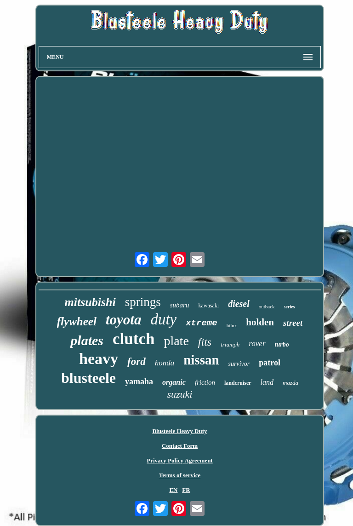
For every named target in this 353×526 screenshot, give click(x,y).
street (292, 323)
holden (260, 322)
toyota (124, 320)
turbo (282, 344)
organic (174, 382)
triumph (230, 344)
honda (165, 362)
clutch (133, 339)
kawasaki (208, 305)
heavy (98, 358)
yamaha (139, 381)
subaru (179, 305)
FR (186, 489)
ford (136, 361)
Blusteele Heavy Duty (179, 431)
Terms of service (180, 475)
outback (267, 306)
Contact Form (180, 445)
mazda (290, 382)
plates (86, 340)
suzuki (179, 394)
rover (257, 343)
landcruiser (237, 383)
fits (204, 342)
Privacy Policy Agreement (179, 460)
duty (163, 319)
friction (205, 382)
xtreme (201, 323)
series (289, 306)
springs (143, 302)
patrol (269, 362)
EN (173, 489)
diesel (239, 304)
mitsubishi (89, 302)
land (267, 382)
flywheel (77, 321)
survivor (239, 363)
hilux (232, 325)
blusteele (88, 378)
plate (176, 341)
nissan (201, 360)
